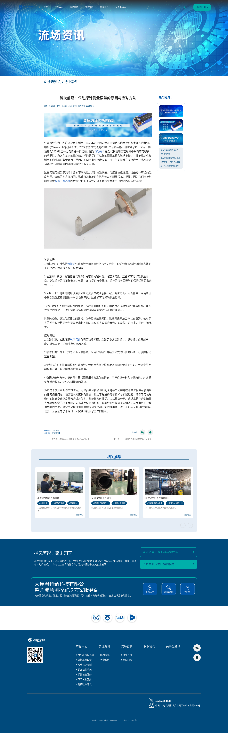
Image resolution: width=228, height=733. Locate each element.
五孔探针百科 (165, 154)
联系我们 (104, 7)
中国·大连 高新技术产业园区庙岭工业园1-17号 (177, 705)
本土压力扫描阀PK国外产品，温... (171, 166)
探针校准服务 (84, 674)
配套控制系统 (84, 669)
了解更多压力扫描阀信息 (168, 564)
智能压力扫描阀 (85, 655)
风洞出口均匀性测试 (101, 498)
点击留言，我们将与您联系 (168, 552)
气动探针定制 (84, 664)
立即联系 (79, 515)
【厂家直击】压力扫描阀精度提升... (171, 162)
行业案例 (71, 81)
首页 (46, 7)
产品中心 (59, 7)
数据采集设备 (84, 660)
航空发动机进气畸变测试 (157, 498)
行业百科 (126, 655)
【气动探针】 (56, 433)
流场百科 (89, 7)
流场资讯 (74, 7)
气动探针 (56, 430)
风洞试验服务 (84, 679)
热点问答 (126, 660)
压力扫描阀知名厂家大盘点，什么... (171, 158)
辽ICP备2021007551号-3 (128, 720)
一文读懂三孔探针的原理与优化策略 (136, 439)
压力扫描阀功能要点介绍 (169, 150)
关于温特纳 (121, 7)
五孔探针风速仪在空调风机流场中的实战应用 (71, 439)
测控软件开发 (84, 684)
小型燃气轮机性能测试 (48, 498)
